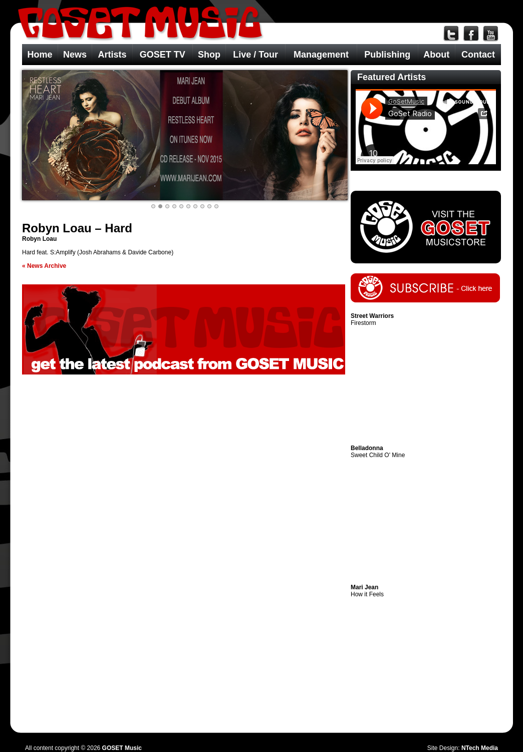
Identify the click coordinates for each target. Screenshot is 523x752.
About (436, 55)
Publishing (387, 55)
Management (321, 55)
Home (39, 55)
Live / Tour (255, 55)
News (75, 55)
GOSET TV (162, 55)
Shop (209, 55)
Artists (112, 55)
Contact (478, 55)
